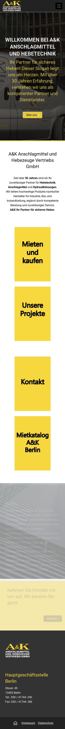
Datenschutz (45, 723)
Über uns (31, 114)
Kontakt (53, 618)
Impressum (28, 723)
